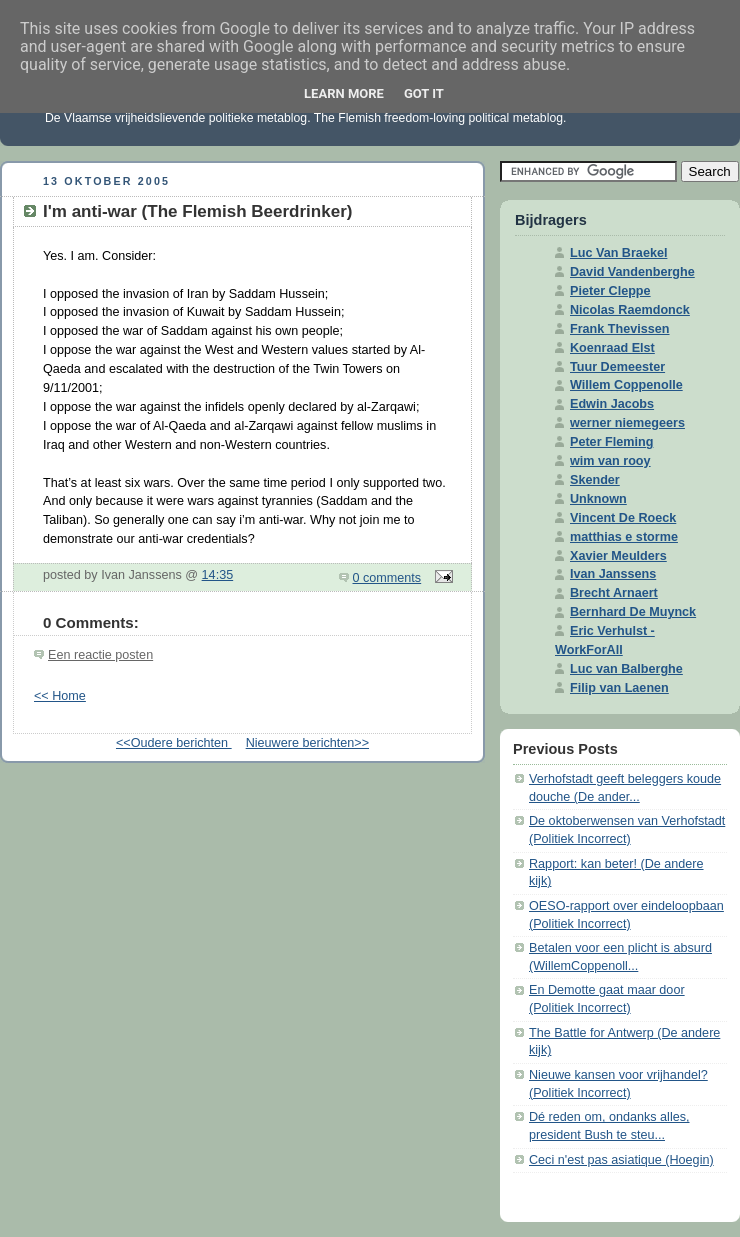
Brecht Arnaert (614, 593)
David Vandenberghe (632, 272)
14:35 (218, 575)
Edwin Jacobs (612, 404)
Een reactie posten (100, 655)
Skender (595, 480)
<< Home (60, 696)
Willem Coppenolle (626, 385)
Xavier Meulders (618, 556)
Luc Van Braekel (618, 253)
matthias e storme (624, 537)
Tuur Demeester (617, 367)
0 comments (387, 578)
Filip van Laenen (619, 688)
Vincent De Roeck (623, 518)
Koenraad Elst (612, 348)
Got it (424, 93)
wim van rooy (610, 461)
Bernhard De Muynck (633, 612)
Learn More (344, 93)
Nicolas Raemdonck (630, 310)
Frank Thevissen (620, 329)
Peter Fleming (611, 442)
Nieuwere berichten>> (307, 743)
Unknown (598, 499)
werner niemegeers (627, 423)
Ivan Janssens (613, 574)
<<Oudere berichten (174, 743)
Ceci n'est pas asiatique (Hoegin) (621, 1160)
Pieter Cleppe (610, 291)
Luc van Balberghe (626, 669)
